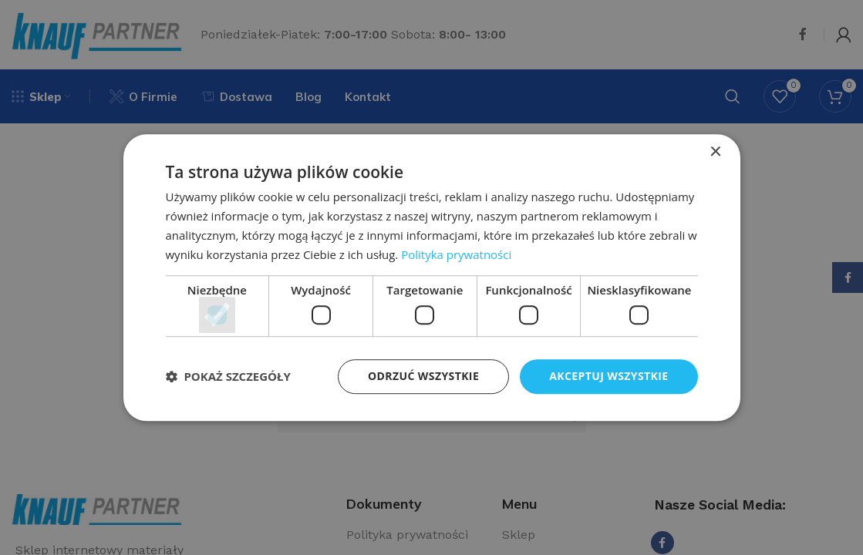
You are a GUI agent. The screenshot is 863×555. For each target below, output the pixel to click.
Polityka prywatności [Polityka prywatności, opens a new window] (456, 254)
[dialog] (431, 277)
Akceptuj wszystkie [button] (608, 375)
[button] (228, 376)
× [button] (715, 152)
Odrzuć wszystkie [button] (423, 375)
